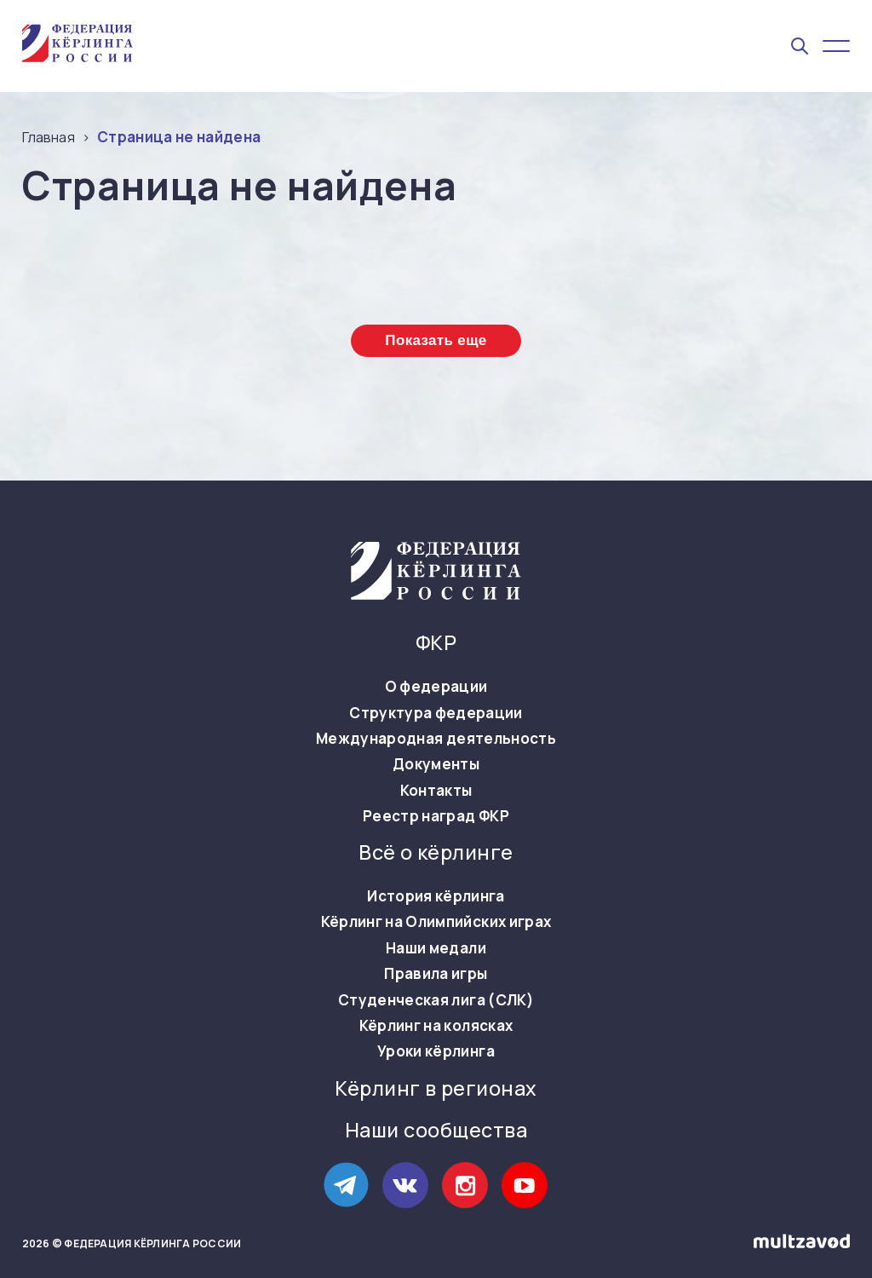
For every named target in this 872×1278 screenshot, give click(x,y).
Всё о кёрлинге (436, 852)
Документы (436, 764)
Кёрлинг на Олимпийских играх (436, 922)
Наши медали (436, 948)
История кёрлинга (435, 896)
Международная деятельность (436, 738)
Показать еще (435, 340)
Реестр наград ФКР (436, 816)
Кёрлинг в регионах (435, 1088)
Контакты (436, 790)
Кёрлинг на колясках (436, 1025)
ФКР (436, 642)
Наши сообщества (436, 1130)
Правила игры (435, 974)
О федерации (436, 686)
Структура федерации (435, 713)
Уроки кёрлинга (436, 1051)
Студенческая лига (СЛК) (436, 1000)
